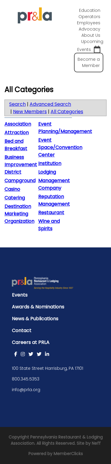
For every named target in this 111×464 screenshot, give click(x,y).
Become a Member (89, 62)
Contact (21, 330)
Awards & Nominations (38, 306)
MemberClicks (68, 454)
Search (17, 104)
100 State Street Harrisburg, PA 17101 (47, 368)
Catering (14, 197)
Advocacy (89, 29)
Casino (12, 189)
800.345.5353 (25, 379)
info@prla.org (26, 390)
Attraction (16, 132)
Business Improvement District (20, 164)
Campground (20, 180)
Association (17, 124)
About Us (90, 35)
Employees (88, 23)
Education (89, 10)
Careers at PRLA (30, 342)
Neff (96, 443)
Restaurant (51, 212)
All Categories (67, 111)
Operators (89, 17)
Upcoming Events (90, 46)
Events (20, 295)
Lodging (47, 172)
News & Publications (35, 318)
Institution (49, 163)
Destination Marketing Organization (19, 214)
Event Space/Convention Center (60, 147)
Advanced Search (50, 104)
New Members (30, 111)
